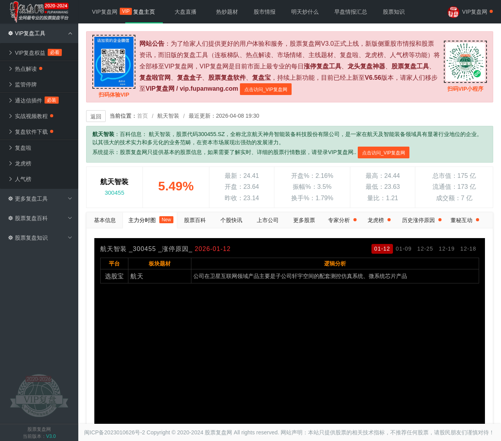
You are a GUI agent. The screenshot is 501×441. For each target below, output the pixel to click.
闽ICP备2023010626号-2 (114, 432)
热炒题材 (227, 12)
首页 (142, 116)
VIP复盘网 (108, 11)
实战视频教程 (30, 116)
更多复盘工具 (40, 198)
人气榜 (19, 179)
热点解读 (25, 69)
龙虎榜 (19, 163)
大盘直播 (185, 12)
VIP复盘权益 (35, 52)
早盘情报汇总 (350, 12)
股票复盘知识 (40, 237)
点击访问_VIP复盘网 (265, 89)
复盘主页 (144, 12)
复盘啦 (19, 148)
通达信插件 (33, 100)
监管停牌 (22, 84)
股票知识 (394, 12)
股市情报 (265, 12)
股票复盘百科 (40, 218)
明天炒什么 (305, 12)
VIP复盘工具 (40, 33)
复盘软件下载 (30, 132)
